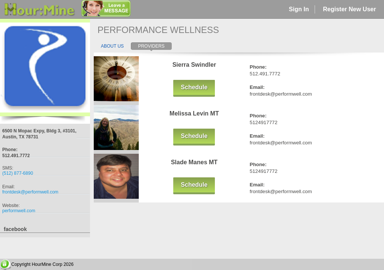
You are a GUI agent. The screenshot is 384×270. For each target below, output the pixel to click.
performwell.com (18, 210)
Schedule (194, 87)
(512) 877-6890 (17, 173)
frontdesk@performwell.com (30, 192)
